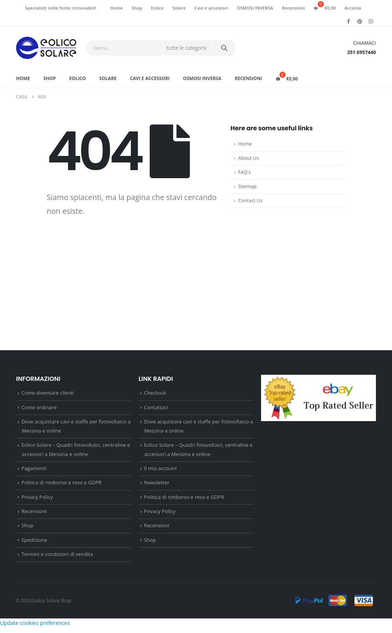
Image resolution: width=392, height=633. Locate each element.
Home (116, 8)
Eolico (157, 8)
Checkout (155, 393)
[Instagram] (371, 21)
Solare (179, 8)
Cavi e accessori (211, 8)
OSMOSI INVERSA (255, 8)
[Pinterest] (360, 21)
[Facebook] (349, 21)
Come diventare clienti (47, 393)
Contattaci (156, 408)
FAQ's (244, 172)
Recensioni (293, 8)
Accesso (353, 8)
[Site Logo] (46, 48)
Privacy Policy (37, 500)
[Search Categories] (187, 48)
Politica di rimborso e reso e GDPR (61, 485)
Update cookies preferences (35, 628)
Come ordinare (39, 408)
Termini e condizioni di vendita (57, 559)
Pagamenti (33, 470)
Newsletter (156, 485)
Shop (137, 8)
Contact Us (250, 200)
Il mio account (160, 470)
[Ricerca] (224, 48)
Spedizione (34, 544)
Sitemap (247, 186)
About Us (248, 158)
